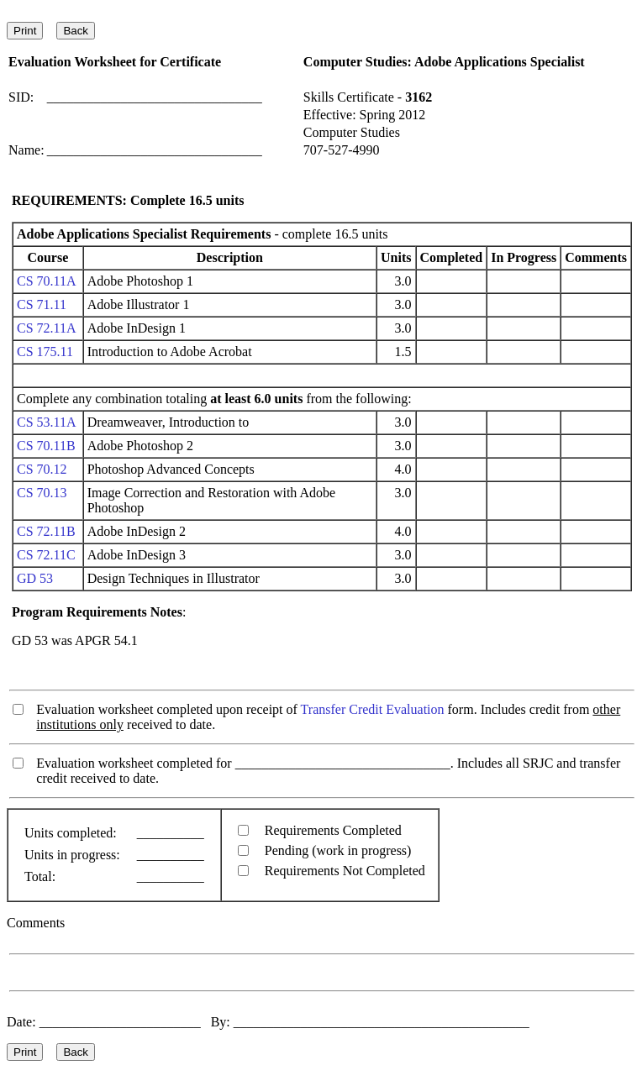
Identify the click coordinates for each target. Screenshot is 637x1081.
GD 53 (35, 578)
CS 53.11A (46, 422)
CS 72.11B (46, 531)
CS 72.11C (46, 555)
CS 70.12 (42, 469)
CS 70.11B (46, 445)
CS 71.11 (41, 304)
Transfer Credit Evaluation (373, 709)
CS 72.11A (46, 328)
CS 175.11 (45, 351)
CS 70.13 (42, 492)
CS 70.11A (46, 281)
